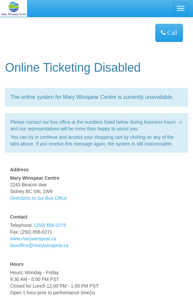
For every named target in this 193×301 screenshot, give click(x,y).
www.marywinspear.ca (33, 238)
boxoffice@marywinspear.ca (39, 245)
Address (19, 169)
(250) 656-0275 (50, 225)
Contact (18, 217)
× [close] (181, 122)
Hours (16, 264)
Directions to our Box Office (38, 198)
